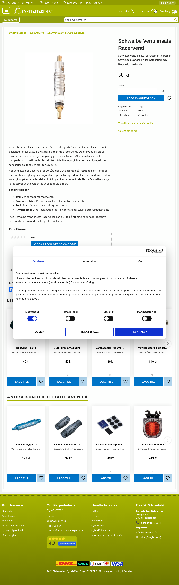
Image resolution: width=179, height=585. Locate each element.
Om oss (50, 515)
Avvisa (39, 331)
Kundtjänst (167, 3)
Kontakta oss (8, 515)
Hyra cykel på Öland (12, 530)
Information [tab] (89, 261)
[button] (147, 11)
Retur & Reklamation (13, 525)
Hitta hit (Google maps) (148, 537)
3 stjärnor (18, 237)
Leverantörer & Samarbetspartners (65, 530)
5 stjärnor (24, 237)
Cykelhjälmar (98, 525)
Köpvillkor (7, 520)
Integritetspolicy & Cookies (117, 571)
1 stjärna (12, 237)
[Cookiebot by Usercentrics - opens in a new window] (148, 251)
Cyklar (94, 510)
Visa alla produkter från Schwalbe (136, 122)
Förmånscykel (9, 535)
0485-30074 (154, 522)
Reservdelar (97, 535)
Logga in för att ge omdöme (54, 244)
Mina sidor (7, 510)
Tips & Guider (54, 525)
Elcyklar (95, 515)
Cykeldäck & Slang (101, 530)
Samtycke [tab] (39, 261)
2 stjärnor (15, 237)
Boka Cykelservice (56, 520)
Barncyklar (97, 520)
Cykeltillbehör (114, 535)
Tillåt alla (139, 331)
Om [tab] (140, 261)
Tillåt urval (89, 331)
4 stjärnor (21, 237)
